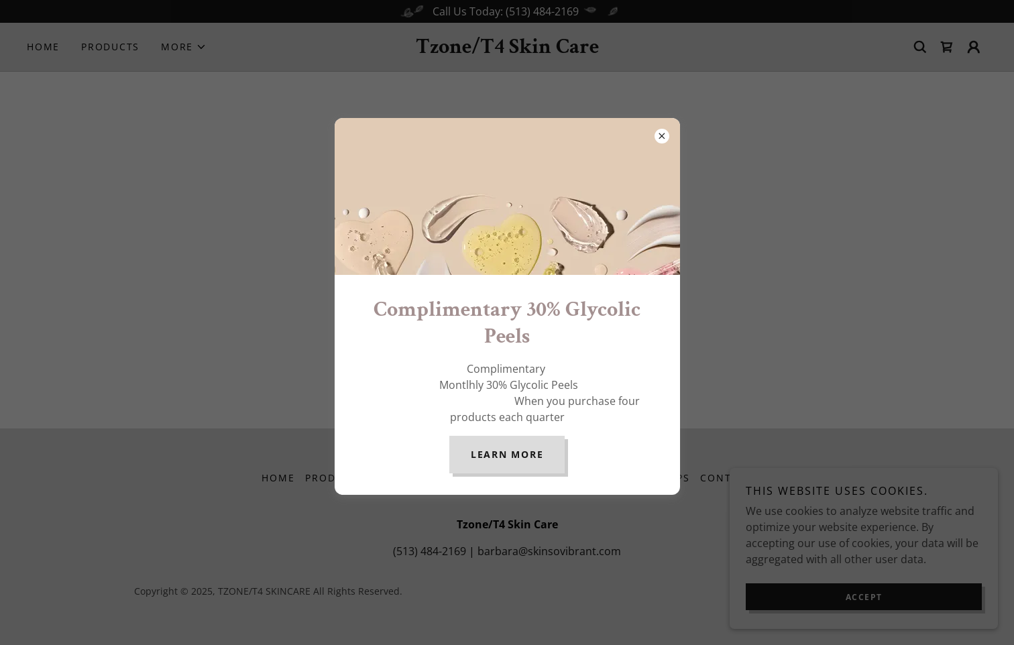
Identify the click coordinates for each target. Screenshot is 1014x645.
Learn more (507, 454)
